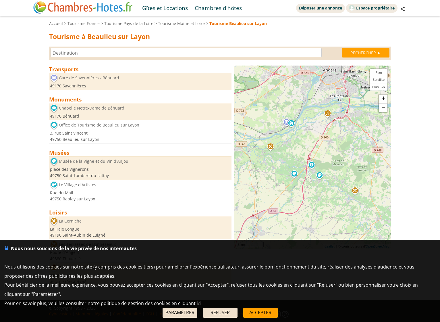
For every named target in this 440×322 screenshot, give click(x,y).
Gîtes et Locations (165, 8)
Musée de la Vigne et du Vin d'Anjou (93, 161)
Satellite (379, 79)
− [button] (383, 107)
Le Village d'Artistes (77, 184)
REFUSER (220, 312)
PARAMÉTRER (179, 312)
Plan (378, 72)
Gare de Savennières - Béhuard (89, 77)
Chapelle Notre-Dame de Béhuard (91, 108)
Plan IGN (378, 87)
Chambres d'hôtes (218, 8)
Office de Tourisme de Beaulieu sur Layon (99, 125)
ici (199, 303)
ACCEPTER (260, 312)
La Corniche (70, 221)
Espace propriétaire (372, 8)
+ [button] (383, 99)
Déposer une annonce (320, 8)
